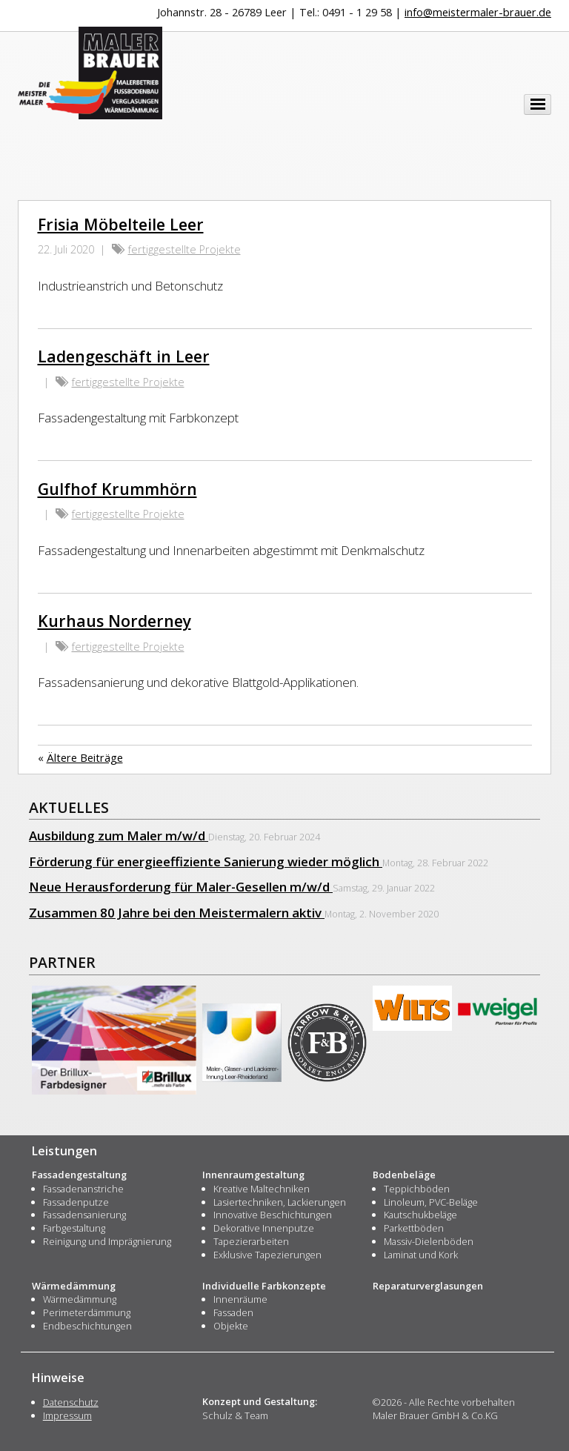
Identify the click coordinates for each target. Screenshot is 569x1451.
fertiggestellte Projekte (184, 249)
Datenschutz (71, 1402)
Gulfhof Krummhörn (117, 488)
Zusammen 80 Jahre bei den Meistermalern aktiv (177, 912)
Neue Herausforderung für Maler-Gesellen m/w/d (181, 886)
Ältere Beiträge (85, 758)
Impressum (67, 1415)
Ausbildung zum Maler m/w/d (118, 835)
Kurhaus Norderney (114, 620)
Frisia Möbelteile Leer (121, 224)
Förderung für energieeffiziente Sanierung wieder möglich (205, 861)
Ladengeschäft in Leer (124, 356)
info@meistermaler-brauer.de (478, 12)
